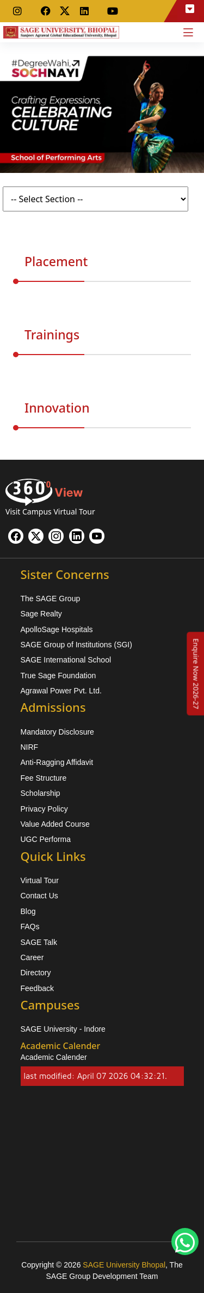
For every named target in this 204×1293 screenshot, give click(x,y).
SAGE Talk (39, 942)
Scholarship (40, 793)
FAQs (30, 926)
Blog (28, 911)
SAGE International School (66, 659)
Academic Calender (54, 1057)
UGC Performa (46, 839)
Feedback (37, 988)
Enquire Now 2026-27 (196, 673)
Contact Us (39, 895)
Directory (36, 972)
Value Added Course (55, 824)
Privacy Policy (44, 809)
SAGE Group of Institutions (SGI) (76, 644)
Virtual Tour (40, 880)
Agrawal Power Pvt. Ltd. (61, 690)
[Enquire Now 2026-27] (196, 673)
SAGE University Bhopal (124, 1264)
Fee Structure (44, 778)
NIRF (30, 747)
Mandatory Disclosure (57, 732)
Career (32, 957)
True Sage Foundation (58, 675)
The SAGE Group (51, 598)
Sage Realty (41, 613)
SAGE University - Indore (63, 1029)
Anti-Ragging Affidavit (57, 762)
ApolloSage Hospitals (57, 629)
